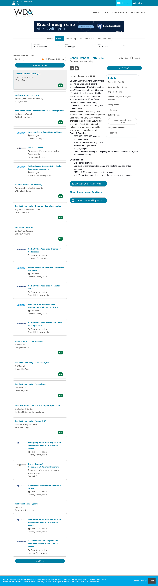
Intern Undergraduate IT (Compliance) (45, 132)
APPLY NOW (124, 68)
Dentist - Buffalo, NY (24, 227)
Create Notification (56, 59)
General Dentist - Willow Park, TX (30, 184)
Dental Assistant (35, 147)
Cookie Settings (140, 581)
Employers (138, 3)
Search (50, 38)
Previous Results (40, 65)
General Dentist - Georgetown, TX (30, 341)
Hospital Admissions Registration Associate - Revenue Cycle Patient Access (43, 543)
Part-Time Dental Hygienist (27, 503)
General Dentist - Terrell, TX (27, 73)
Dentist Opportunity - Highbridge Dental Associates (38, 206)
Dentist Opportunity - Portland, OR (30, 421)
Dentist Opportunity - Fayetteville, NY (32, 362)
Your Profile (119, 12)
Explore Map (71, 38)
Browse (59, 38)
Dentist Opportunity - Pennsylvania (31, 384)
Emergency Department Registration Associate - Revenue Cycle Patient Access (44, 445)
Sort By (18, 59)
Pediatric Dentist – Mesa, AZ (27, 95)
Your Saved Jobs (104, 38)
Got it (152, 581)
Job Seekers (123, 3)
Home (96, 12)
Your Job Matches (87, 38)
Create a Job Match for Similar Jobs (89, 183)
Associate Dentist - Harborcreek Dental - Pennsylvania (39, 110)
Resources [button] (137, 12)
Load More (40, 561)
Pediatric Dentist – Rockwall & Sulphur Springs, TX (37, 405)
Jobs (105, 12)
